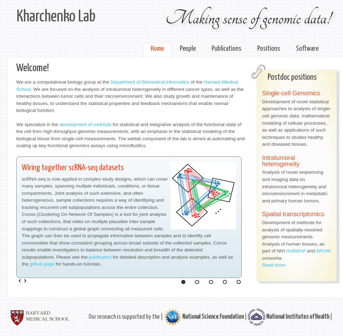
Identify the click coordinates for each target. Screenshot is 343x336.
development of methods (85, 124)
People (188, 48)
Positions (268, 48)
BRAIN (323, 250)
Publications (226, 48)
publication (100, 257)
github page (42, 264)
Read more (274, 265)
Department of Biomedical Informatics (149, 82)
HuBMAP (296, 250)
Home (157, 48)
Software (307, 48)
